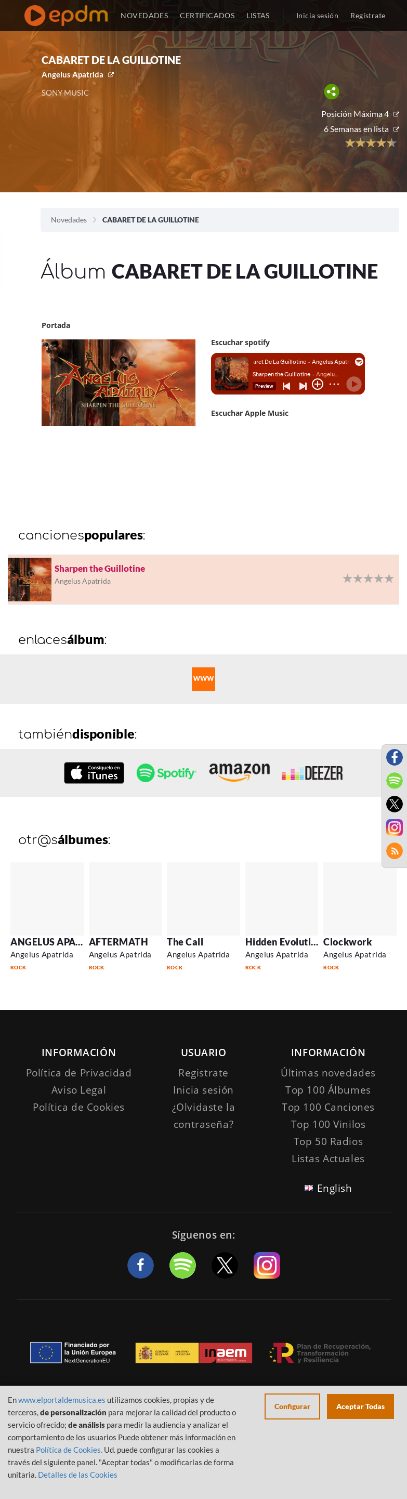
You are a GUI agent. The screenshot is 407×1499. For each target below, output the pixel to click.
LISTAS (258, 15)
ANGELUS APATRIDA (57, 942)
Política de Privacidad (79, 1073)
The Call (185, 942)
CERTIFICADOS (207, 15)
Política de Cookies (79, 1107)
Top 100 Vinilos (328, 1124)
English (334, 1188)
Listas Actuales (328, 1158)
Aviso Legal (78, 1090)
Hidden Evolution (283, 942)
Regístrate (367, 15)
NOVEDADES (144, 15)
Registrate (203, 1073)
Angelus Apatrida (72, 74)
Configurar (292, 1406)
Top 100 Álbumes (328, 1090)
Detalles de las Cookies (77, 1474)
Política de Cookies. (69, 1449)
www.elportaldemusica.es (62, 1399)
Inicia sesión (317, 15)
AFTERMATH (119, 942)
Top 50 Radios (328, 1141)
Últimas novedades (328, 1073)
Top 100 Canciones (328, 1107)
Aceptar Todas (360, 1406)
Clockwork (347, 942)
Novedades (69, 219)
